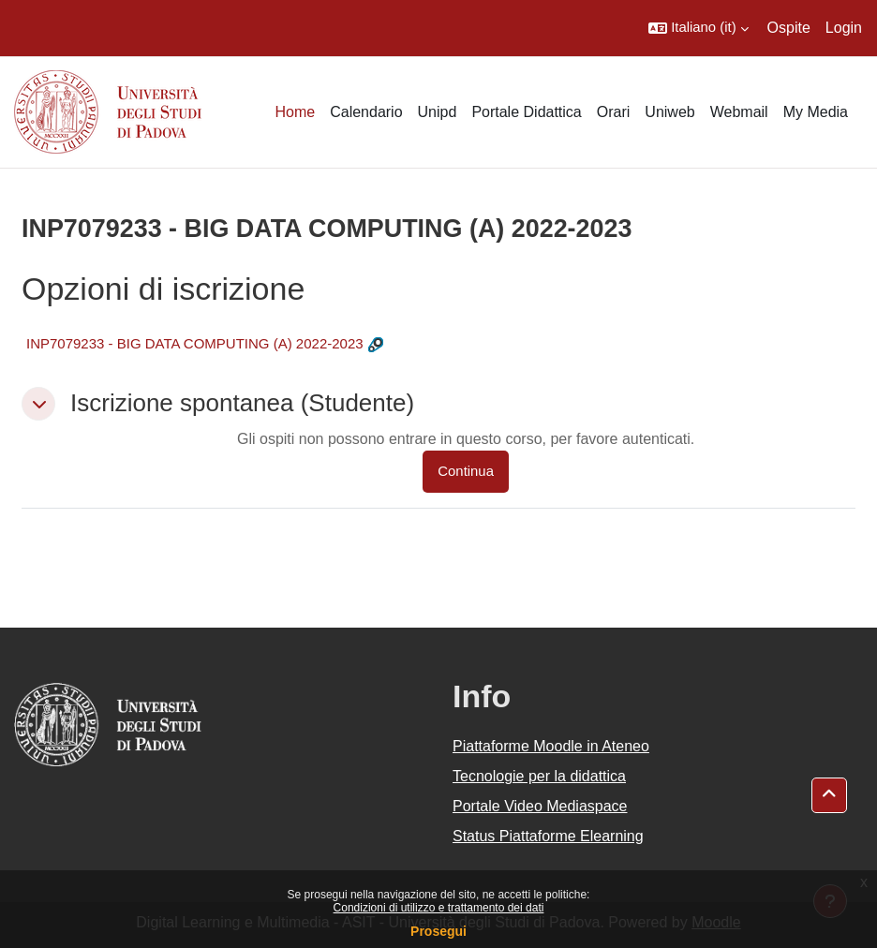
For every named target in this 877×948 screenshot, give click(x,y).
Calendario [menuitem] (366, 112)
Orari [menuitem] (614, 112)
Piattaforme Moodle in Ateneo (551, 746)
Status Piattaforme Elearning (548, 836)
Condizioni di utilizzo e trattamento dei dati (439, 907)
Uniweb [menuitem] (669, 112)
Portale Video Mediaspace (540, 806)
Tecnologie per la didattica (539, 776)
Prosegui (438, 931)
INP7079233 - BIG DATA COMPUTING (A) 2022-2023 (195, 343)
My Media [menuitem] (815, 112)
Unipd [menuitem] (437, 112)
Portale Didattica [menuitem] (526, 112)
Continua (466, 471)
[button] (698, 28)
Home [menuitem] (295, 112)
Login (843, 28)
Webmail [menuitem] (739, 112)
